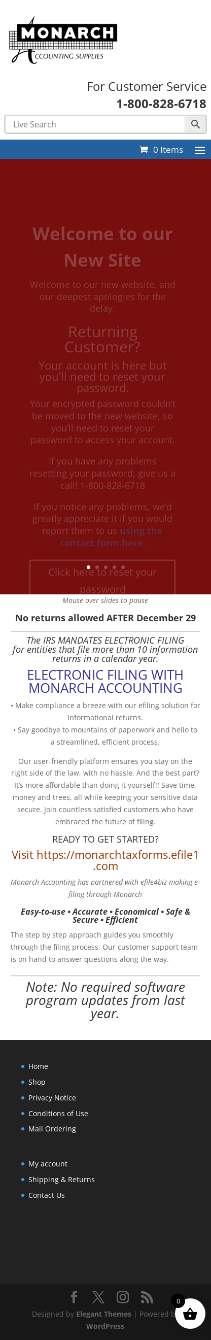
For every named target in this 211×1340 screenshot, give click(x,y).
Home (38, 1066)
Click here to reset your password (102, 588)
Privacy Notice (52, 1097)
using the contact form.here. (111, 544)
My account (47, 1163)
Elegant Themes (103, 1314)
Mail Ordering (52, 1128)
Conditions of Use (58, 1113)
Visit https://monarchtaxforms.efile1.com (105, 860)
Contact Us (46, 1195)
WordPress (105, 1326)
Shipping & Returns (61, 1179)
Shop (37, 1082)
